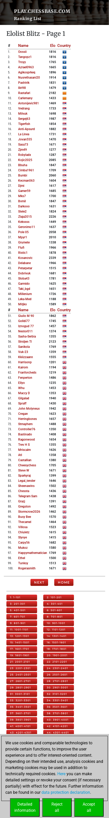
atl (20, 455)
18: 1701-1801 (57, 648)
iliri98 (22, 88)
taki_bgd (24, 289)
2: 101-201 (54, 597)
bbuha (22, 165)
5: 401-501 (18, 610)
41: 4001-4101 (20, 726)
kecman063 (26, 180)
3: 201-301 (17, 603)
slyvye (22, 537)
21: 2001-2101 (20, 661)
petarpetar (25, 268)
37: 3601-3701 (20, 713)
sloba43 (23, 278)
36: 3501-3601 (57, 706)
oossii (22, 52)
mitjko (22, 304)
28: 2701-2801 (57, 681)
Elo (53, 45)
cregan (23, 414)
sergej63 (24, 119)
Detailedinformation (25, 807)
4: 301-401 (55, 603)
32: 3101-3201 (57, 694)
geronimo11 (26, 227)
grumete (24, 242)
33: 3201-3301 (20, 700)
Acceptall (89, 807)
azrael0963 (26, 67)
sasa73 (23, 144)
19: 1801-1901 (19, 655)
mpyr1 (22, 237)
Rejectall (56, 807)
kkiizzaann (25, 357)
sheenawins (26, 486)
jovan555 (25, 139)
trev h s (24, 444)
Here (61, 773)
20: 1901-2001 (57, 655)
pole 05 (23, 232)
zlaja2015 (25, 216)
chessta (23, 491)
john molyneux (29, 408)
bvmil (22, 201)
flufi (21, 247)
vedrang (24, 108)
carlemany (25, 98)
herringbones (27, 419)
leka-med (24, 299)
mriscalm (24, 450)
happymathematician (32, 553)
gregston (24, 506)
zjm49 (22, 149)
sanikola (24, 347)
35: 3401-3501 (20, 706)
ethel (21, 558)
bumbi (22, 175)
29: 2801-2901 (20, 687)
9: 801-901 (18, 623)
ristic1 (23, 253)
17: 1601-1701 (19, 648)
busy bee (24, 517)
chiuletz (23, 532)
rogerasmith (27, 568)
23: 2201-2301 (20, 668)
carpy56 (24, 542)
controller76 (26, 429)
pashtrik (23, 83)
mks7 (22, 196)
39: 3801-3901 (20, 719)
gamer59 (24, 191)
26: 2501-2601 (57, 674)
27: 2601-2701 (20, 681)
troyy (22, 62)
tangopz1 (25, 57)
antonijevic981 (28, 103)
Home (64, 582)
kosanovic (25, 258)
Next (39, 582)
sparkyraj (24, 475)
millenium (25, 294)
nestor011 (25, 331)
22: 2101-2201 (57, 661)
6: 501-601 (54, 610)
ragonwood (26, 439)
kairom (23, 367)
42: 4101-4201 (57, 726)
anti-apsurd (26, 129)
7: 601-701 (17, 616)
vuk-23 (23, 352)
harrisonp (25, 362)
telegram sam (27, 496)
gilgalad (23, 398)
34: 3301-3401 (57, 700)
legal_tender (26, 481)
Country (64, 45)
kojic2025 (25, 160)
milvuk (22, 113)
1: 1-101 (15, 597)
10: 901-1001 (56, 623)
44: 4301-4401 (58, 732)
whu (21, 388)
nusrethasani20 (29, 77)
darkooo (24, 206)
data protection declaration (65, 792)
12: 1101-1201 (56, 629)
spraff (22, 403)
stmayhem (25, 424)
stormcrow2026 (29, 511)
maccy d (24, 393)
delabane (24, 263)
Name (23, 45)
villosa (22, 527)
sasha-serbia (27, 336)
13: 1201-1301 (19, 636)
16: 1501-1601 (56, 642)
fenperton (25, 378)
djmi (21, 186)
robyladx (24, 155)
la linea (23, 134)
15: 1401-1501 (19, 642)
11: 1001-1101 (19, 629)
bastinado (25, 434)
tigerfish (24, 124)
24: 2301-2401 (57, 668)
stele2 (22, 211)
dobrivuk (24, 273)
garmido (24, 283)
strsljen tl (25, 341)
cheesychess (27, 465)
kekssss (23, 222)
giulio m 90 (26, 316)
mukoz (23, 548)
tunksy (23, 563)
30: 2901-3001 (57, 687)
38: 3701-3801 (57, 713)
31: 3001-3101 (20, 694)
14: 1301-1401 (57, 636)
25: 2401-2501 (20, 674)
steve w (23, 470)
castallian (24, 460)
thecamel (24, 522)
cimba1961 (26, 170)
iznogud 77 (26, 326)
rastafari (24, 93)
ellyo (21, 383)
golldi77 (24, 321)
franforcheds (27, 372)
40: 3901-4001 (58, 719)
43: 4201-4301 (20, 732)
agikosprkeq (26, 72)
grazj (21, 501)
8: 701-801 (55, 616)
